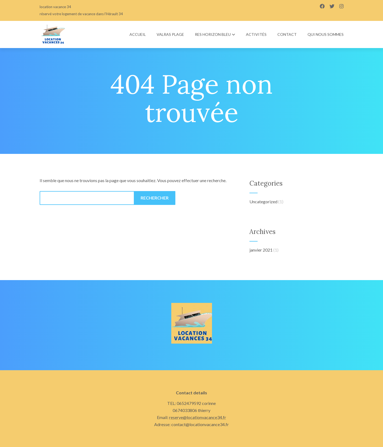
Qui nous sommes (326, 34)
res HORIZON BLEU (215, 34)
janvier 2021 (261, 249)
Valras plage (170, 34)
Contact (287, 34)
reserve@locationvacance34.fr (197, 417)
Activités (256, 34)
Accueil (137, 34)
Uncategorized (263, 201)
